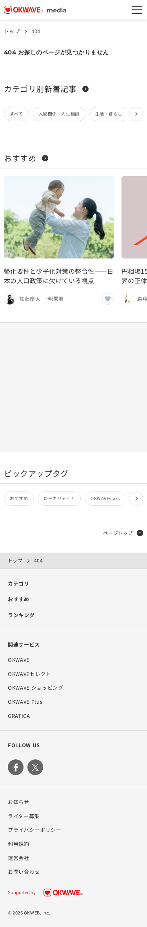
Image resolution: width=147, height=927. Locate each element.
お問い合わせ (24, 871)
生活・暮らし (108, 113)
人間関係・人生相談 (59, 113)
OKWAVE (19, 659)
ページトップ (123, 532)
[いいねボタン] (108, 299)
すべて (16, 113)
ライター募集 (24, 816)
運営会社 (18, 858)
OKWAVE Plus (25, 701)
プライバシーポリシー (35, 829)
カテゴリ (18, 583)
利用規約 (18, 843)
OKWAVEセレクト (29, 674)
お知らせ (18, 802)
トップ (12, 31)
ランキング (21, 615)
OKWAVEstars (105, 498)
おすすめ (26, 158)
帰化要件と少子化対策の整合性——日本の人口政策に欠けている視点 (59, 275)
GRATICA (19, 715)
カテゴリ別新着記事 (46, 88)
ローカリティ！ (59, 498)
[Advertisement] (73, 387)
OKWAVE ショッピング (35, 687)
